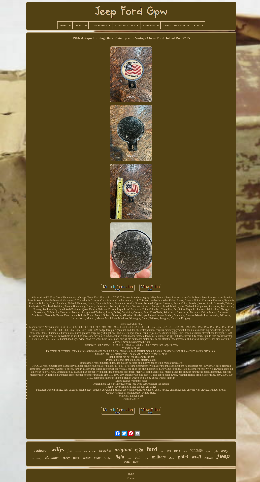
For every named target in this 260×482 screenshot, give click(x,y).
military (159, 456)
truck (127, 461)
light (119, 456)
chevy (66, 457)
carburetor (90, 451)
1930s (135, 462)
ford (152, 449)
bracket (105, 450)
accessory (36, 458)
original (123, 449)
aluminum (52, 457)
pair (138, 457)
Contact (131, 478)
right (208, 451)
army (224, 450)
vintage (196, 450)
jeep (223, 456)
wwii (196, 456)
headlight (108, 458)
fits (69, 450)
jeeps (76, 457)
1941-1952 (173, 450)
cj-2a (185, 452)
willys (57, 449)
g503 (183, 456)
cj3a (216, 451)
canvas (208, 457)
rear (97, 458)
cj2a (139, 449)
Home (131, 473)
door (171, 458)
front (129, 458)
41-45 (146, 459)
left (162, 452)
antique (78, 451)
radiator (41, 450)
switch (87, 457)
